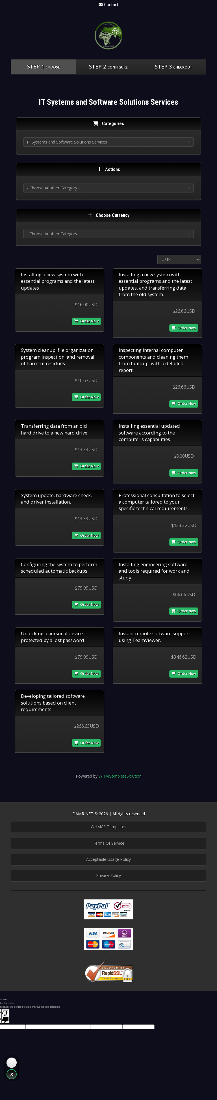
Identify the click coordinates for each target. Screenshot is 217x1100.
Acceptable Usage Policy (108, 859)
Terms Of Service (108, 843)
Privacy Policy (108, 875)
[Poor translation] (5, 1016)
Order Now (86, 321)
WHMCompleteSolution (120, 776)
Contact (108, 4)
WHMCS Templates (108, 826)
